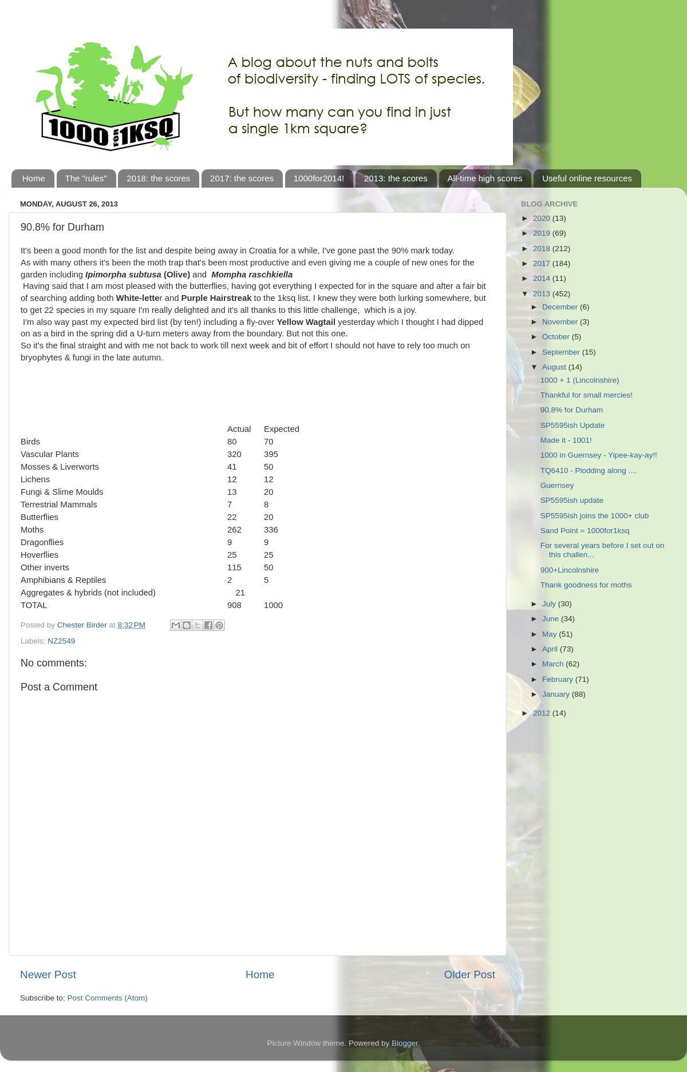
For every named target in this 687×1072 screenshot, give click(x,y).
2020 (542, 218)
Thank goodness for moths (586, 585)
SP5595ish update (571, 500)
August (555, 367)
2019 (542, 233)
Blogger (405, 1043)
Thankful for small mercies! (586, 395)
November (561, 321)
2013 (542, 293)
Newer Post (48, 974)
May (550, 634)
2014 (542, 278)
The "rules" (86, 178)
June (551, 618)
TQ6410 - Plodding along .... (588, 470)
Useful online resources (587, 178)
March (554, 664)
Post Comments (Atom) (108, 998)
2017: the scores (242, 178)
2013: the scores (396, 178)
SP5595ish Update (572, 425)
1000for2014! (319, 178)
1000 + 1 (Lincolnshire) (579, 380)
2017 (542, 263)
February (558, 679)
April (551, 649)
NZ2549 (61, 641)
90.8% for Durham (571, 410)
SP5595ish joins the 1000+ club (594, 515)
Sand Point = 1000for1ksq (585, 530)
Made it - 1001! (566, 440)
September (562, 352)
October (557, 336)
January (557, 694)
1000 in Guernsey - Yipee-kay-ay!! (598, 455)
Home (33, 178)
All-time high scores (485, 178)
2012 (542, 713)
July (550, 603)
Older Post (469, 974)
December (561, 307)
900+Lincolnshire (569, 570)
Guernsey (557, 485)
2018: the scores (158, 178)
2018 (542, 248)
